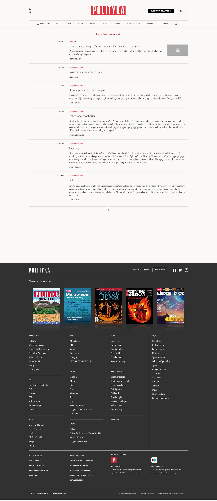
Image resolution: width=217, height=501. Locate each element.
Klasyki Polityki (159, 371)
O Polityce (33, 476)
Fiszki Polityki (157, 468)
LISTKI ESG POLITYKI (81, 363)
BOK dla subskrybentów (38, 472)
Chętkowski (116, 358)
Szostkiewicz (117, 350)
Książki (73, 378)
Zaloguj (182, 11)
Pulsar (72, 430)
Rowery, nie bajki (119, 403)
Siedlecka (115, 342)
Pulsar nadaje (117, 411)
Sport (154, 367)
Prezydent (33, 411)
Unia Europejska (36, 430)
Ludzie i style (158, 346)
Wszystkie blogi (118, 363)
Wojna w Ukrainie (37, 426)
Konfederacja (35, 407)
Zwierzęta (156, 375)
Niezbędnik (34, 371)
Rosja (31, 443)
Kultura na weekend (120, 382)
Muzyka (73, 382)
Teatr (72, 399)
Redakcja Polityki (36, 457)
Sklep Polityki (158, 395)
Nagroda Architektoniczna (81, 411)
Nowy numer (45, 25)
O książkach (116, 390)
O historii (115, 394)
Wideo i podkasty (133, 25)
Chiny (31, 447)
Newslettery (157, 342)
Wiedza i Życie (35, 358)
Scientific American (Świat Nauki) (85, 434)
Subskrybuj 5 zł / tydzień (160, 11)
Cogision (127, 494)
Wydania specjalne (37, 346)
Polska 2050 (34, 403)
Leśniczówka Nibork (60, 494)
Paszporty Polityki (78, 407)
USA (31, 434)
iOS (112, 468)
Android (118, 468)
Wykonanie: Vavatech (147, 494)
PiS (30, 390)
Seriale (73, 390)
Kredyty (73, 358)
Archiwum (157, 379)
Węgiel (73, 350)
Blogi (117, 25)
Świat (69, 25)
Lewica (32, 394)
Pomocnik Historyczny (39, 350)
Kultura (93, 25)
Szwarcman (116, 346)
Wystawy (74, 394)
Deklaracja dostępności (80, 472)
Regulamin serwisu (77, 457)
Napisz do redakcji (36, 467)
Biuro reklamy (34, 462)
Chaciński (115, 354)
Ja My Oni (33, 367)
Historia (155, 354)
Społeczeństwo (158, 358)
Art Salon (74, 415)
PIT (71, 346)
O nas (154, 391)
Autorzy (155, 383)
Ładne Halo (133, 494)
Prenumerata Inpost (141, 271)
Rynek (80, 25)
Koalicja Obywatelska (38, 386)
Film (72, 386)
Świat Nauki (34, 363)
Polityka (32, 342)
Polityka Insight (43, 494)
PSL (31, 399)
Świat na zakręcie (119, 386)
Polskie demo (117, 407)
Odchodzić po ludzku (161, 363)
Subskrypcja (160, 271)
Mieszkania (75, 342)
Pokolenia (151, 25)
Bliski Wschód (35, 438)
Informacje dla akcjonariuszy (82, 476)
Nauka (105, 25)
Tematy (155, 387)
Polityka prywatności (79, 467)
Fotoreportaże (158, 350)
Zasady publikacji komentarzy (82, 462)
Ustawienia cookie (77, 481)
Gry (71, 403)
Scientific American (37, 354)
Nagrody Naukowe (78, 443)
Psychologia (116, 399)
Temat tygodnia (118, 378)
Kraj (58, 25)
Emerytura (74, 354)
